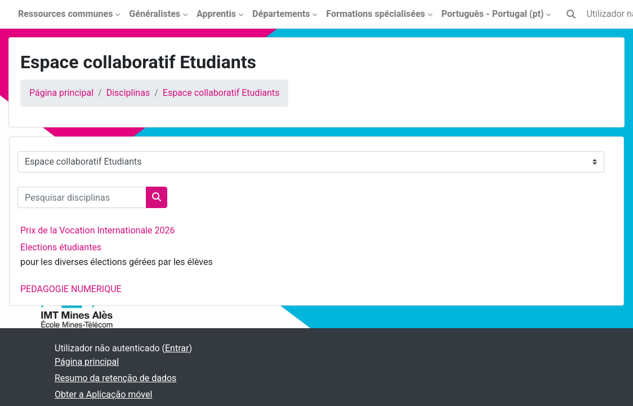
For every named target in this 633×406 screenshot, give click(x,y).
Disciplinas (128, 92)
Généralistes (154, 13)
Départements (281, 13)
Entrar (177, 348)
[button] (571, 14)
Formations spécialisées (375, 13)
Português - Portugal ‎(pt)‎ (493, 13)
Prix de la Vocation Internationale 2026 (97, 230)
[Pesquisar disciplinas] (81, 197)
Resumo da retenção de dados (115, 378)
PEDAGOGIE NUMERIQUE (71, 289)
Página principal (61, 92)
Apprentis (216, 13)
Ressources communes (65, 13)
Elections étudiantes (60, 247)
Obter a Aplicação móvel (103, 394)
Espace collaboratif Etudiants (221, 92)
